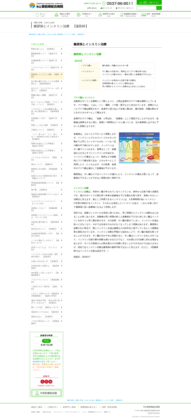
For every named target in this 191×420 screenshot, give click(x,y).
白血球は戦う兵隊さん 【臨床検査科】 (45, 267)
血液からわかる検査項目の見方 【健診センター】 (45, 177)
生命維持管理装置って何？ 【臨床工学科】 (45, 235)
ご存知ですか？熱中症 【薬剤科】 (44, 288)
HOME (32, 34)
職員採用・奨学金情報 (151, 15)
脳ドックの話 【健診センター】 (45, 307)
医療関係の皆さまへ (129, 15)
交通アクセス (149, 2)
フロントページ (40, 15)
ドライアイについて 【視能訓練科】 (45, 281)
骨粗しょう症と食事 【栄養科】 (45, 125)
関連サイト (107, 412)
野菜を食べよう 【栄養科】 (43, 49)
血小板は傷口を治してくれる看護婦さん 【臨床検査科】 (45, 82)
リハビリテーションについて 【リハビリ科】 (44, 202)
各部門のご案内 (107, 15)
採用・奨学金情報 (109, 407)
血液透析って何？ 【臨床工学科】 (44, 119)
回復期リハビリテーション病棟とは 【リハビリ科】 (45, 216)
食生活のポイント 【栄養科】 (44, 229)
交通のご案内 (35, 412)
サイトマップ (106, 8)
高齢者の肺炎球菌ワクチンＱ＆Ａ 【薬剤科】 (46, 195)
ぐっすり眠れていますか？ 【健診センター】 (45, 241)
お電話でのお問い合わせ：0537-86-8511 (108, 3)
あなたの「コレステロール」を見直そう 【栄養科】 (45, 89)
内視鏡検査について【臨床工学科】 (44, 62)
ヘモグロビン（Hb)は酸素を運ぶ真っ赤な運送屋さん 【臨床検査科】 (45, 111)
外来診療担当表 (46, 393)
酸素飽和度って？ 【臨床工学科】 (44, 55)
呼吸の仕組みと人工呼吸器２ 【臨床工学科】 (44, 152)
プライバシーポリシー (124, 8)
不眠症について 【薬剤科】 (43, 130)
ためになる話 (51, 34)
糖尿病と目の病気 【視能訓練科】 (44, 170)
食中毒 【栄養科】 (39, 190)
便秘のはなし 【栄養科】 (42, 317)
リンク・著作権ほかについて (91, 412)
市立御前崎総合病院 (46, 5)
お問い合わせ (92, 8)
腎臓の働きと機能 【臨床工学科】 (44, 96)
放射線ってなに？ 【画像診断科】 (44, 209)
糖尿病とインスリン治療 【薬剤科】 (71, 34)
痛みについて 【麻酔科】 (42, 164)
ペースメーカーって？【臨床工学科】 (45, 69)
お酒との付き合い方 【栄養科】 (45, 261)
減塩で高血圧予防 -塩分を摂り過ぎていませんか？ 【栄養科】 (45, 301)
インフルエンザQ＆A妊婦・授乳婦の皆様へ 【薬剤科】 (44, 255)
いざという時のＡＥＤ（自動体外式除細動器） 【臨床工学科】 (45, 295)
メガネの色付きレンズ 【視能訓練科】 (45, 322)
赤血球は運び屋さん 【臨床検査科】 (45, 223)
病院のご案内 (62, 15)
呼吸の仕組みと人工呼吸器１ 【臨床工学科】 (44, 145)
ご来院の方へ (84, 15)
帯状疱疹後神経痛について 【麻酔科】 (45, 184)
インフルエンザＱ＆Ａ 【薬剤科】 (44, 158)
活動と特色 (41, 34)
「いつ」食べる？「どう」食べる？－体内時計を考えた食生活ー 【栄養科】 (46, 136)
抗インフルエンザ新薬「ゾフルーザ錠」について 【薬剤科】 (45, 103)
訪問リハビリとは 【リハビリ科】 (44, 248)
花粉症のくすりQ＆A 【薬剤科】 (45, 312)
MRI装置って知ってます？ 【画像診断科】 (45, 274)
